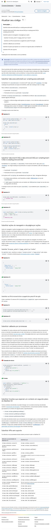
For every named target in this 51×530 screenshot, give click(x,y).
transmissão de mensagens (13, 406)
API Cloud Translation (18, 11)
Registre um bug (5, 519)
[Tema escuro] (46, 117)
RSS (35, 526)
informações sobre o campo (30, 254)
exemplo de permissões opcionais (31, 353)
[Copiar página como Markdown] (23, 20)
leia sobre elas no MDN (19, 334)
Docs (10, 16)
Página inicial (4, 16)
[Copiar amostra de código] (48, 117)
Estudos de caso (21, 521)
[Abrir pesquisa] (29, 1)
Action (30, 233)
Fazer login (46, 1)
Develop (18, 5)
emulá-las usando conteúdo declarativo (19, 243)
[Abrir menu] (2, 1)
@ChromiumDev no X (39, 519)
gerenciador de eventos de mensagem (11, 426)
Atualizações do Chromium (24, 519)
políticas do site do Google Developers (18, 510)
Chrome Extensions (8, 5)
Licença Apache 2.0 (40, 508)
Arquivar (20, 523)
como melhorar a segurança (30, 75)
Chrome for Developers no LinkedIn (42, 523)
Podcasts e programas (22, 526)
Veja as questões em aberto (7, 521)
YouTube (36, 521)
